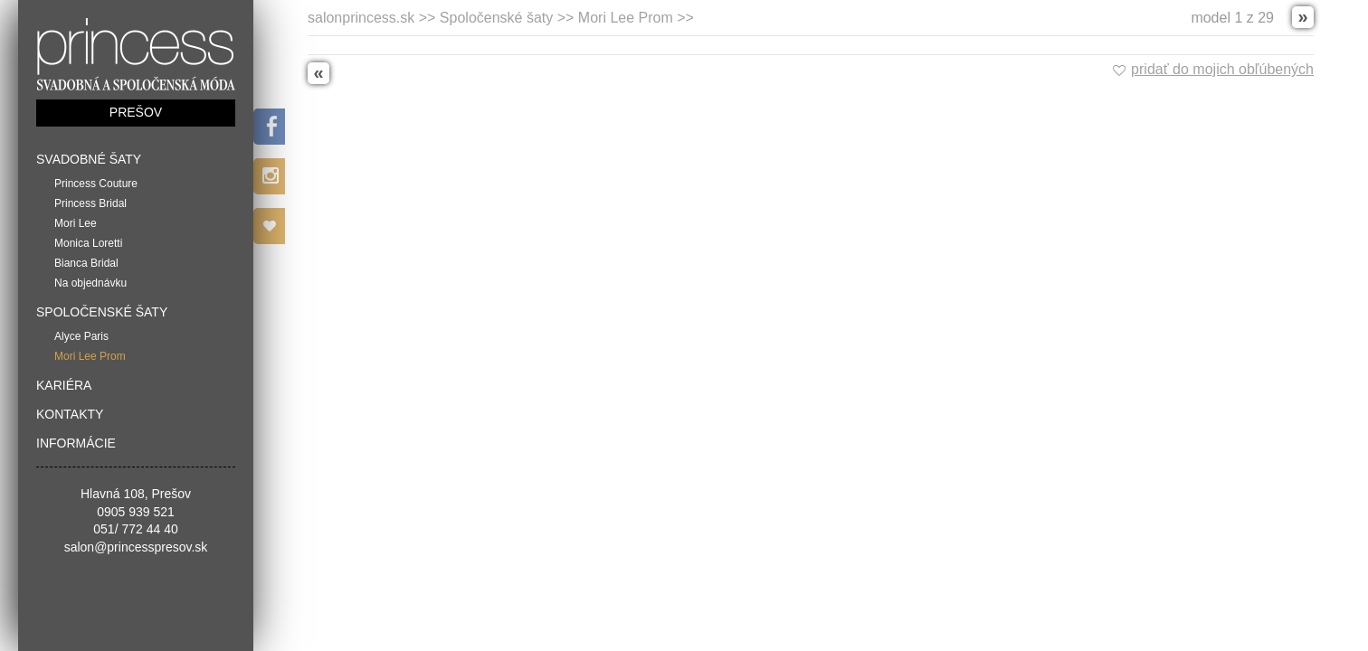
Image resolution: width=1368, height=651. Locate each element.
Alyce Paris (81, 336)
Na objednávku (90, 283)
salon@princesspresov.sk (136, 547)
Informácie (76, 443)
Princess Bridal (90, 203)
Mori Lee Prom (90, 356)
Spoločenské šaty (101, 312)
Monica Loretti (88, 243)
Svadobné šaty (88, 159)
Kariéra (63, 385)
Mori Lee (75, 223)
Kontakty (69, 414)
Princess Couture (96, 183)
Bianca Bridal (86, 263)
